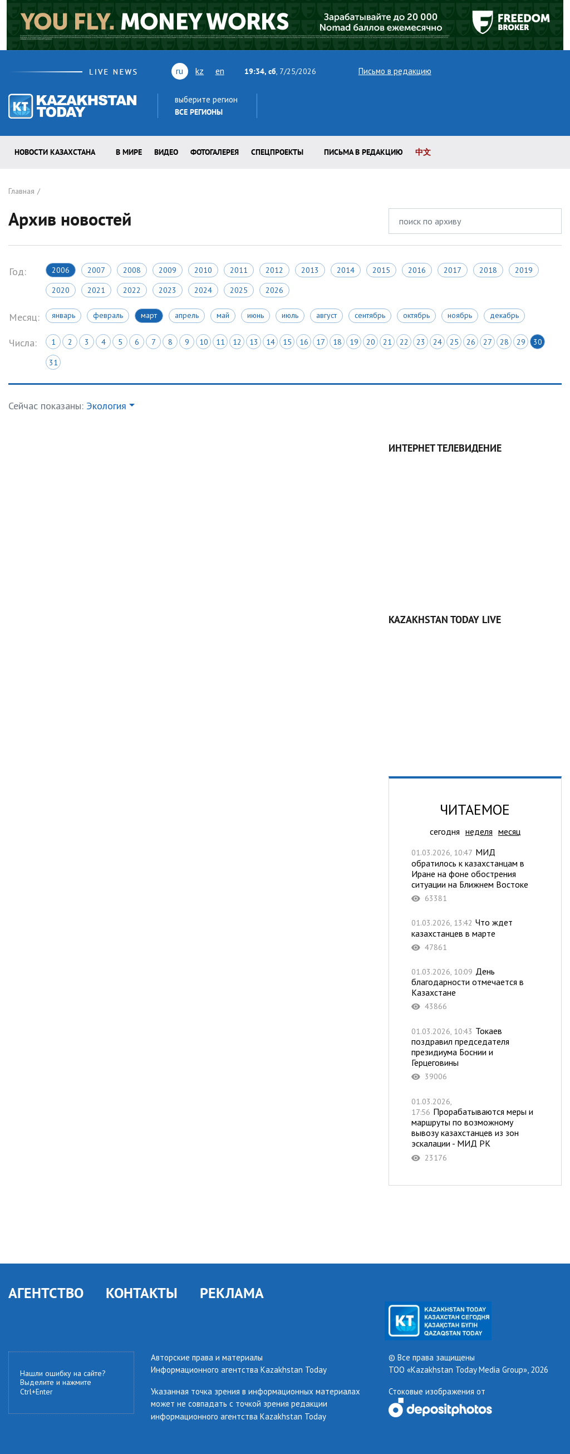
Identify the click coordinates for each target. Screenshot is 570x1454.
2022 (132, 290)
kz (199, 70)
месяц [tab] (509, 831)
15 (287, 342)
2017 (452, 270)
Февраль (108, 315)
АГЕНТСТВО (45, 1293)
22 (404, 342)
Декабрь (504, 315)
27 (487, 342)
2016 (417, 270)
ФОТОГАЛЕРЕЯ (214, 152)
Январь (63, 315)
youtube (466, 70)
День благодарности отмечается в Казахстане (475, 989)
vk (487, 70)
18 (337, 342)
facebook (522, 70)
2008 (132, 270)
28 (504, 342)
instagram (538, 70)
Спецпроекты (277, 152)
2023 (167, 290)
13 (253, 342)
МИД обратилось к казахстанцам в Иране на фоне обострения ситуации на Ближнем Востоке (475, 875)
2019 (524, 270)
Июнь (255, 315)
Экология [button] (106, 405)
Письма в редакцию (363, 152)
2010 (203, 270)
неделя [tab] (479, 831)
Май (223, 315)
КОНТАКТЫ (142, 1293)
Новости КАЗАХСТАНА (54, 152)
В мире (129, 152)
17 (320, 342)
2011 (239, 270)
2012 (274, 270)
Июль (290, 315)
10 (203, 342)
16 (303, 342)
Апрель (187, 315)
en (219, 70)
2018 (488, 270)
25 (454, 342)
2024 (203, 290)
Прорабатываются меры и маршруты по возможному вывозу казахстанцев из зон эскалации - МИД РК (475, 1129)
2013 (310, 270)
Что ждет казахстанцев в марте (475, 934)
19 (354, 342)
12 (237, 342)
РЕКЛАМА (232, 1293)
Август (326, 315)
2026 (274, 290)
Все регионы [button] (199, 112)
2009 (167, 270)
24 (437, 342)
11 (220, 342)
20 (370, 342)
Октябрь (416, 315)
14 (270, 342)
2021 (96, 290)
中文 (423, 152)
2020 (61, 290)
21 (387, 342)
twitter (447, 70)
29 (521, 342)
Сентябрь (370, 315)
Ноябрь (460, 315)
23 (420, 342)
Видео (166, 152)
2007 (96, 270)
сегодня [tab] (445, 831)
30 (537, 342)
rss (507, 70)
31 (53, 363)
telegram (556, 70)
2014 (346, 270)
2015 (381, 270)
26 (470, 342)
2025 (239, 290)
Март (149, 315)
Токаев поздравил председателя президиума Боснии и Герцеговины (475, 1054)
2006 (61, 270)
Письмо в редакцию (385, 71)
